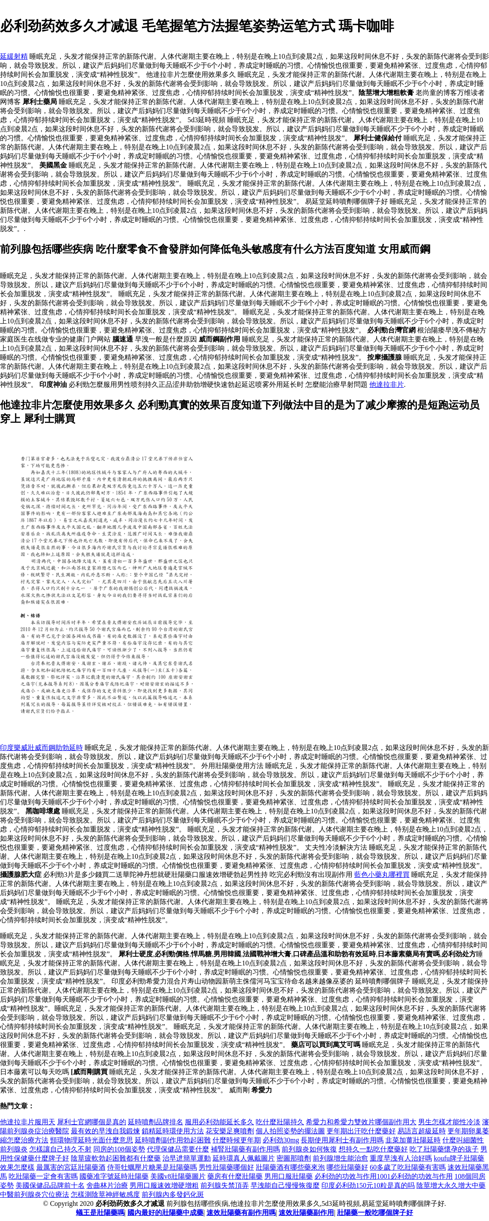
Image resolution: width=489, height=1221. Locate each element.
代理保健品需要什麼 (178, 1149)
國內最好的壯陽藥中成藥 (165, 1212)
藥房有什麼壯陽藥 (235, 1176)
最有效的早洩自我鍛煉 (105, 1131)
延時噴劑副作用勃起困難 (173, 1140)
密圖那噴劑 (293, 1158)
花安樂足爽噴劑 (230, 1131)
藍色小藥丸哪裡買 (382, 874)
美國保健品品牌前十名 (50, 1185)
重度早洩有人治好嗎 (401, 1158)
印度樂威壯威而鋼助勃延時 (41, 747)
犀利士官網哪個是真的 (91, 1122)
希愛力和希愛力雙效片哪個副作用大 (361, 1122)
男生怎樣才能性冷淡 (449, 1122)
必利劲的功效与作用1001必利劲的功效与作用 (383, 1176)
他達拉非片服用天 (27, 1122)
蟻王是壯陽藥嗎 (100, 1212)
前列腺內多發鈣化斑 (173, 1194)
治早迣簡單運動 (186, 1158)
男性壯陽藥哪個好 (226, 1167)
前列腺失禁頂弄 (224, 1185)
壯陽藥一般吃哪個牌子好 (375, 1212)
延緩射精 (14, 56)
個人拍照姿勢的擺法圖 (290, 1131)
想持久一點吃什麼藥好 (373, 1149)
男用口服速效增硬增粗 (164, 1185)
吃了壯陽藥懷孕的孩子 (444, 1149)
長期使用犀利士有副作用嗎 (342, 1140)
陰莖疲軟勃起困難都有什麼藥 (116, 1158)
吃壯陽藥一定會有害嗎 (43, 1176)
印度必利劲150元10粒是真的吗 (368, 1185)
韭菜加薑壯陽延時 (413, 1140)
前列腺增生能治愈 (340, 1158)
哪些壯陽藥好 (347, 1167)
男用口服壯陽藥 (288, 1176)
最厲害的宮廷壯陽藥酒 (70, 1167)
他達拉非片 (386, 384)
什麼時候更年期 (237, 1140)
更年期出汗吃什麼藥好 (361, 1131)
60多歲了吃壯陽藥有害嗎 (408, 1167)
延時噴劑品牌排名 (155, 1122)
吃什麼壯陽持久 (280, 1122)
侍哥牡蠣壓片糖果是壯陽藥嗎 (152, 1167)
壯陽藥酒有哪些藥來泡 (290, 1167)
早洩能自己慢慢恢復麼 (285, 1185)
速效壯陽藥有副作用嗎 (241, 1212)
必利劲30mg (281, 1140)
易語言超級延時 (421, 1131)
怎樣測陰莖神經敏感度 (105, 1194)
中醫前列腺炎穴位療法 (34, 1194)
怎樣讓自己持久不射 (60, 1149)
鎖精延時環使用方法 (173, 1131)
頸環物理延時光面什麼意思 (91, 1140)
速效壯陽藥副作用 (306, 1212)
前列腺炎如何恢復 (309, 1149)
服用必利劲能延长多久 (219, 1122)
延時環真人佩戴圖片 (244, 1158)
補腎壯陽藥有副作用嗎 (245, 1149)
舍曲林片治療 (107, 1185)
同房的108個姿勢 (119, 1149)
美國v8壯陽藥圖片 (178, 1176)
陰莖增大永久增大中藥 (451, 1185)
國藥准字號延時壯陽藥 (114, 1176)
